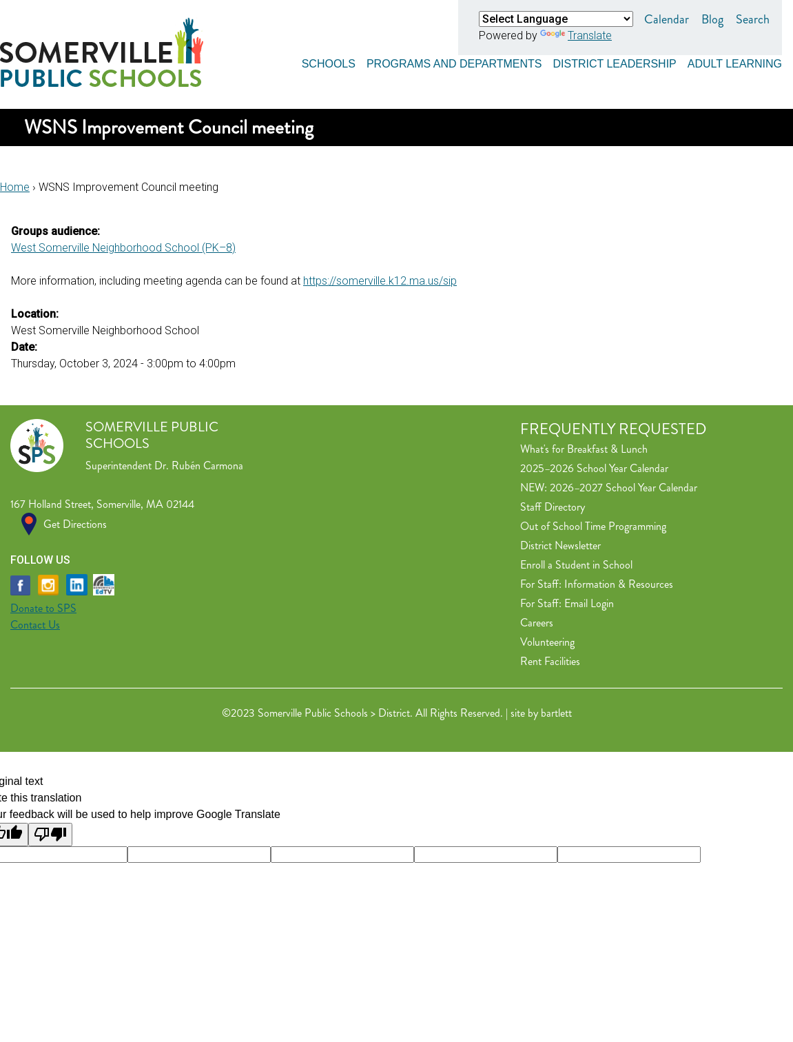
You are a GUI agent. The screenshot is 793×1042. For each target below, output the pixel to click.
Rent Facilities (550, 661)
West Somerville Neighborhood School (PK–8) (123, 247)
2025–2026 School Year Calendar (594, 468)
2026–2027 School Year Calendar (623, 488)
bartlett (556, 713)
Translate (576, 35)
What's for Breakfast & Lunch (584, 449)
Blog (712, 19)
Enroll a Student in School (576, 565)
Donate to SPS (43, 608)
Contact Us (35, 625)
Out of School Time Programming (593, 526)
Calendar (666, 19)
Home (15, 187)
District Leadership (614, 64)
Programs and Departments (454, 64)
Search (753, 19)
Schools (329, 64)
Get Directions (75, 524)
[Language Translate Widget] (556, 19)
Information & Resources (618, 584)
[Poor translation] (50, 834)
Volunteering (547, 642)
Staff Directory (552, 507)
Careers (536, 623)
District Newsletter (560, 545)
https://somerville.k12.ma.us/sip (380, 280)
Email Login (589, 603)
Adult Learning (735, 64)
